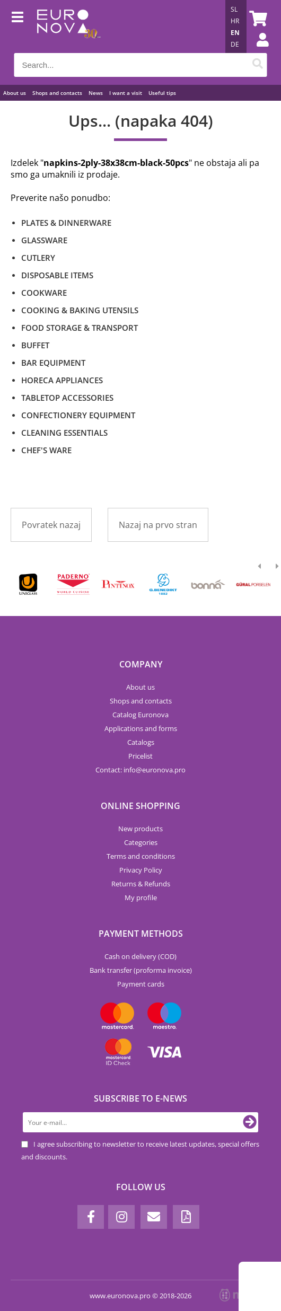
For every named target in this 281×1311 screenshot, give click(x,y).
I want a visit (125, 92)
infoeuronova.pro (155, 770)
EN (235, 32)
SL (234, 9)
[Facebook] (90, 1217)
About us (14, 92)
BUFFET (35, 345)
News (96, 92)
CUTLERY (38, 257)
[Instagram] (121, 1217)
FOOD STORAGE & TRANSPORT (79, 327)
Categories (140, 842)
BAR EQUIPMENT (53, 362)
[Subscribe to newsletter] (250, 1122)
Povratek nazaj (51, 525)
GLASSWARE (44, 240)
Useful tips (162, 92)
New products (140, 828)
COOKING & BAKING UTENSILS (79, 310)
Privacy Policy (140, 870)
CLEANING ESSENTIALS (64, 432)
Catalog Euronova (140, 714)
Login (257, 50)
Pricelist (140, 756)
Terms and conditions (141, 856)
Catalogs (140, 742)
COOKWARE (44, 292)
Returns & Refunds (140, 883)
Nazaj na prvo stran (158, 525)
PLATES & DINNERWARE (66, 222)
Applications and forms (140, 728)
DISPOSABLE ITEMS (57, 275)
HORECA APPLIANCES (62, 380)
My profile (141, 897)
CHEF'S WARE (46, 450)
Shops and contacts (57, 92)
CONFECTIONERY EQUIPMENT (78, 415)
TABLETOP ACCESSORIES (67, 397)
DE (235, 44)
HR (235, 20)
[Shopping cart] (256, 18)
